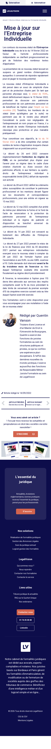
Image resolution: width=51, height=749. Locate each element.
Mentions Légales (25, 720)
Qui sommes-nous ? (25, 566)
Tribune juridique (14, 20)
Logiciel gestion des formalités (26, 549)
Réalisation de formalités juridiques (25, 537)
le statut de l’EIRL (38, 94)
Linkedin (24, 628)
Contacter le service (25, 577)
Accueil (5, 20)
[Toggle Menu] (45, 11)
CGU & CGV (22, 716)
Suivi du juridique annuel (25, 545)
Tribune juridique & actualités (25, 594)
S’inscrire (27, 511)
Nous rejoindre (25, 569)
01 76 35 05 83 (25, 620)
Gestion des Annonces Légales (25, 541)
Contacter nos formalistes (25, 573)
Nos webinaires (25, 602)
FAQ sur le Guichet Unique (25, 598)
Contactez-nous (25, 612)
